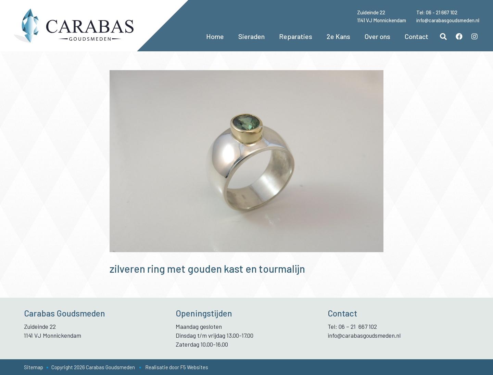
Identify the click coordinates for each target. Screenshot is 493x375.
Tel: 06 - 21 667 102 (436, 12)
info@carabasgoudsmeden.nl (447, 20)
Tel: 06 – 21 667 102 (352, 326)
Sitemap (33, 367)
